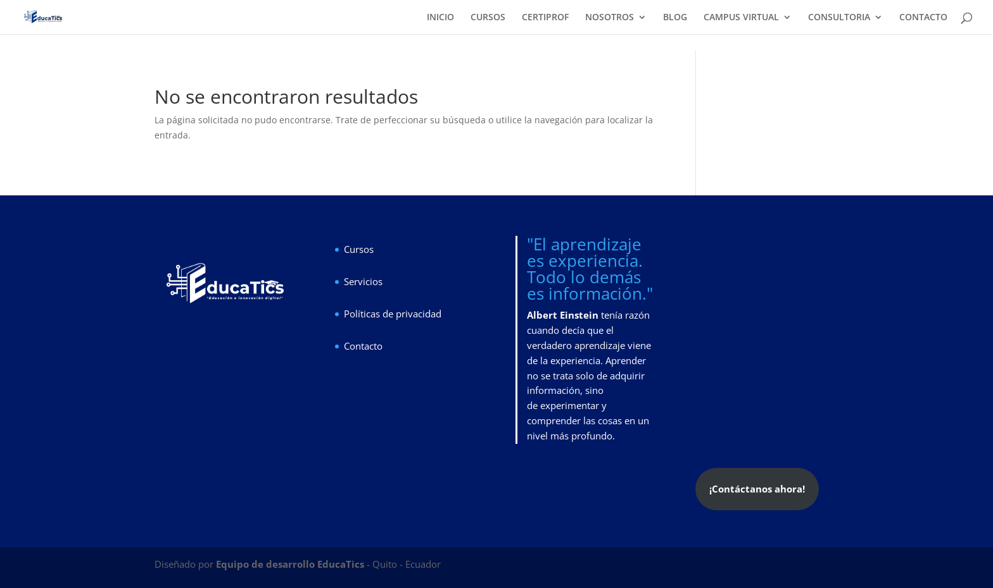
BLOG (675, 18)
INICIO (440, 18)
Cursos (359, 249)
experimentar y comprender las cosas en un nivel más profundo (588, 420)
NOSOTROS (609, 18)
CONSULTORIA (839, 18)
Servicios (363, 281)
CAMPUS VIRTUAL (741, 18)
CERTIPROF (545, 18)
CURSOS (488, 18)
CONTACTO (923, 18)
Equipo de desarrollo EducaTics (291, 564)
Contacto (363, 346)
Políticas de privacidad (392, 313)
